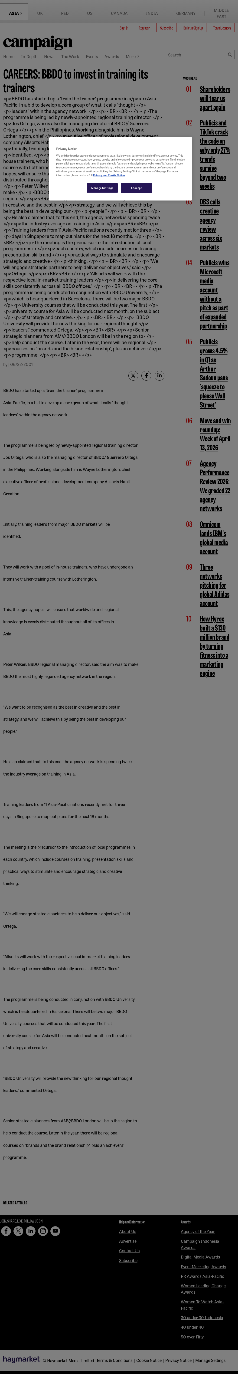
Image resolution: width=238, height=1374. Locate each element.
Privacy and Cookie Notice (109, 175)
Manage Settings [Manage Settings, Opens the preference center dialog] (102, 188)
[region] (120, 169)
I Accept (136, 188)
